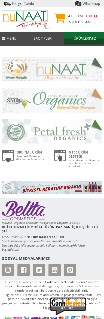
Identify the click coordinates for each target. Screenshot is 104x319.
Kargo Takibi (19, 3)
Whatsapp (87, 3)
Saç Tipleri (42, 38)
